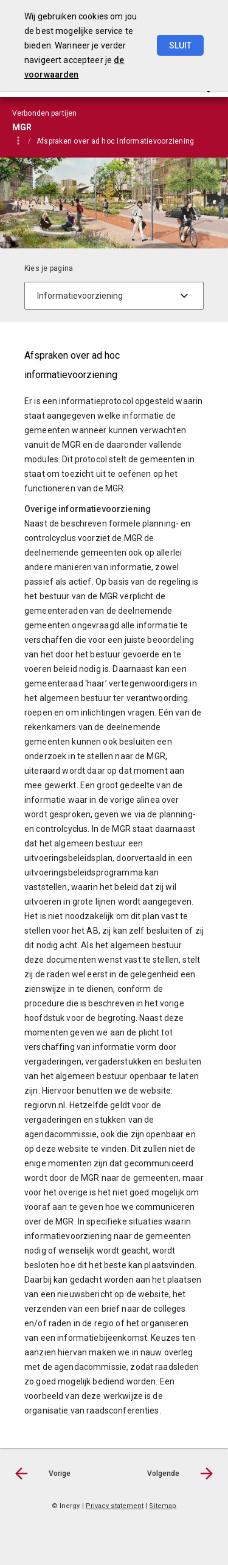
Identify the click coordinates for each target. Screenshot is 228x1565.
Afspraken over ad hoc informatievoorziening (115, 141)
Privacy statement (115, 1506)
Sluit (180, 45)
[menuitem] (121, 140)
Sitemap (162, 1506)
